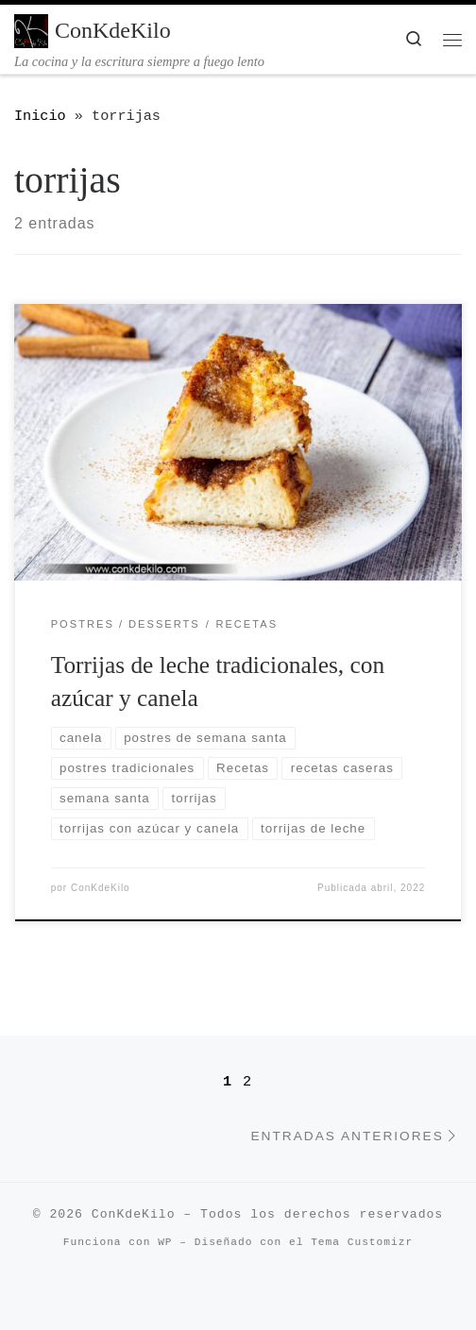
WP (165, 1242)
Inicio (40, 116)
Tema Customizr (362, 1242)
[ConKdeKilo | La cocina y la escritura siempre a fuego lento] (31, 29)
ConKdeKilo (100, 888)
